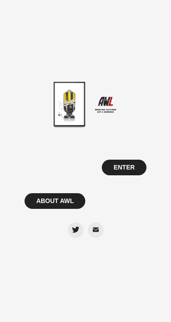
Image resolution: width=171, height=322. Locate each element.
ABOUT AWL (55, 200)
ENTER (123, 167)
